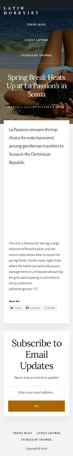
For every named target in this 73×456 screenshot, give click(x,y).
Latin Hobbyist (22, 10)
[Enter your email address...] (36, 392)
